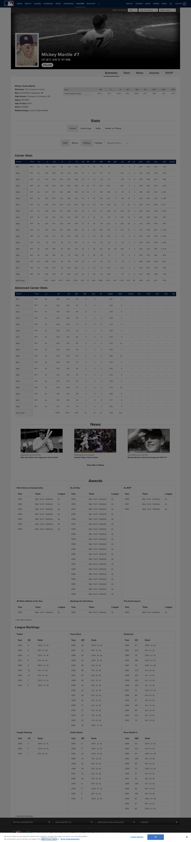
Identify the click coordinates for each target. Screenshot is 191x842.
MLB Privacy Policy (49, 839)
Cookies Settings (136, 837)
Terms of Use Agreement (69, 839)
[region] (95, 837)
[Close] (187, 837)
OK (155, 837)
